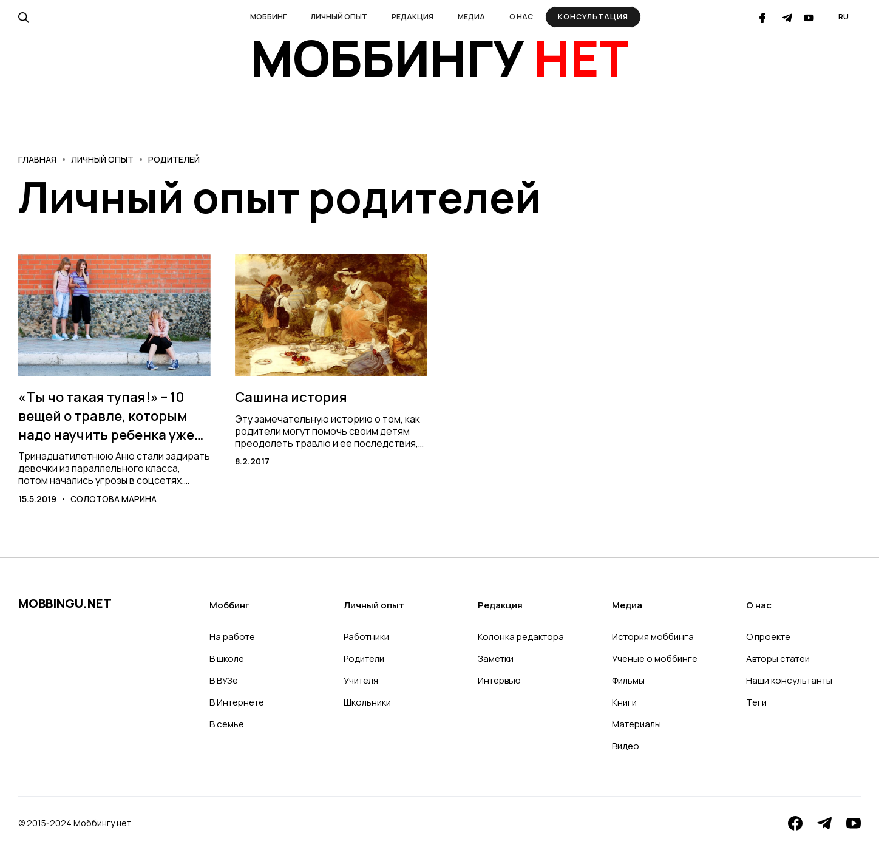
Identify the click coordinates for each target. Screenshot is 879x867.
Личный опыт (102, 159)
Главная (37, 159)
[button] (268, 17)
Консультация (593, 17)
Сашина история (291, 397)
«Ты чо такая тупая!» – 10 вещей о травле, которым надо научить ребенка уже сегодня (106, 416)
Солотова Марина (113, 499)
